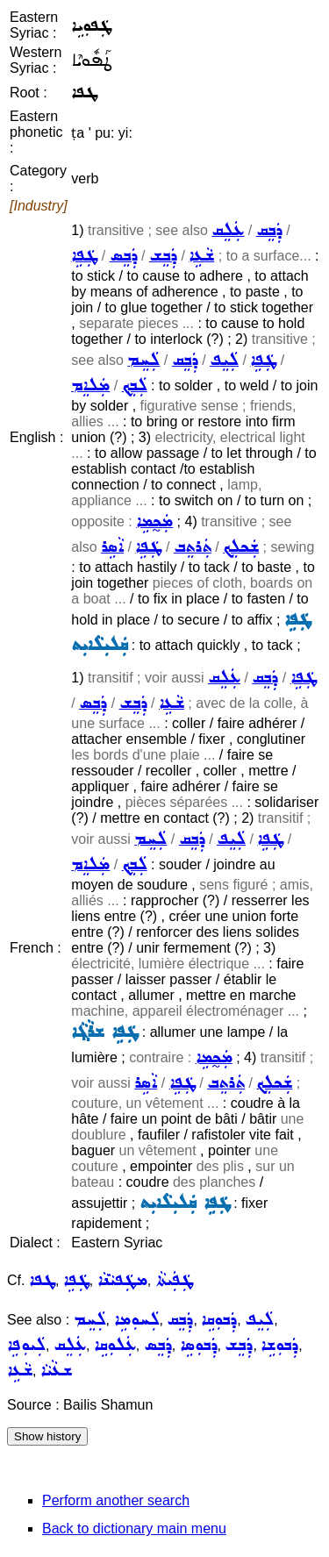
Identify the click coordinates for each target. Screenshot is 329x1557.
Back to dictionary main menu (134, 1528)
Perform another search (116, 1500)
